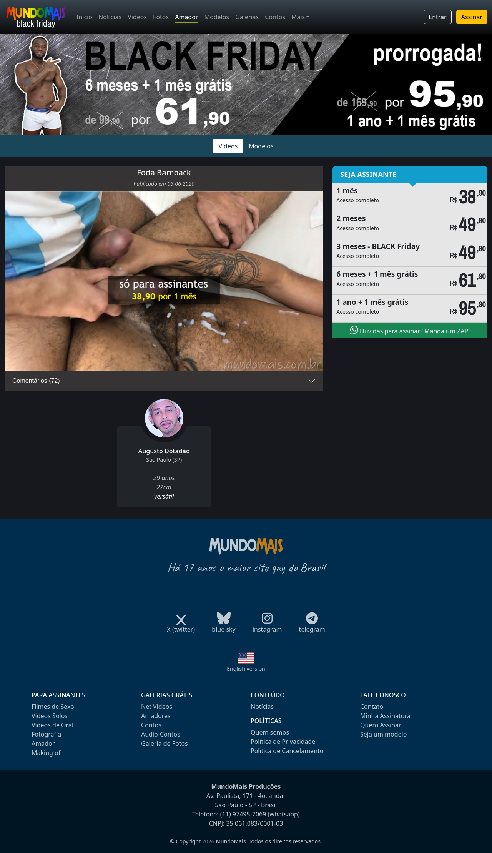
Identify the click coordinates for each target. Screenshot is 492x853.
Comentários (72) (36, 380)
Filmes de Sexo (53, 706)
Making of (46, 752)
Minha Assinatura (385, 716)
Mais (298, 17)
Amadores (156, 716)
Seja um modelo (383, 734)
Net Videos (156, 706)
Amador (186, 17)
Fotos (161, 17)
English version (246, 668)
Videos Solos (50, 716)
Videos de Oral (52, 725)
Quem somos (270, 732)
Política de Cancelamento (287, 751)
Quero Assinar (380, 725)
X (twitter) (181, 627)
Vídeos (137, 17)
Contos (275, 17)
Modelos (216, 17)
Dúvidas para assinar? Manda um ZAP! (410, 330)
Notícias (109, 17)
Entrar (437, 17)
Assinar (471, 17)
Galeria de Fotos (164, 743)
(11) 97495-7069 (243, 814)
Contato (371, 706)
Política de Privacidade (283, 741)
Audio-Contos (160, 734)
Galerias (247, 17)
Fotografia (46, 734)
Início (84, 17)
